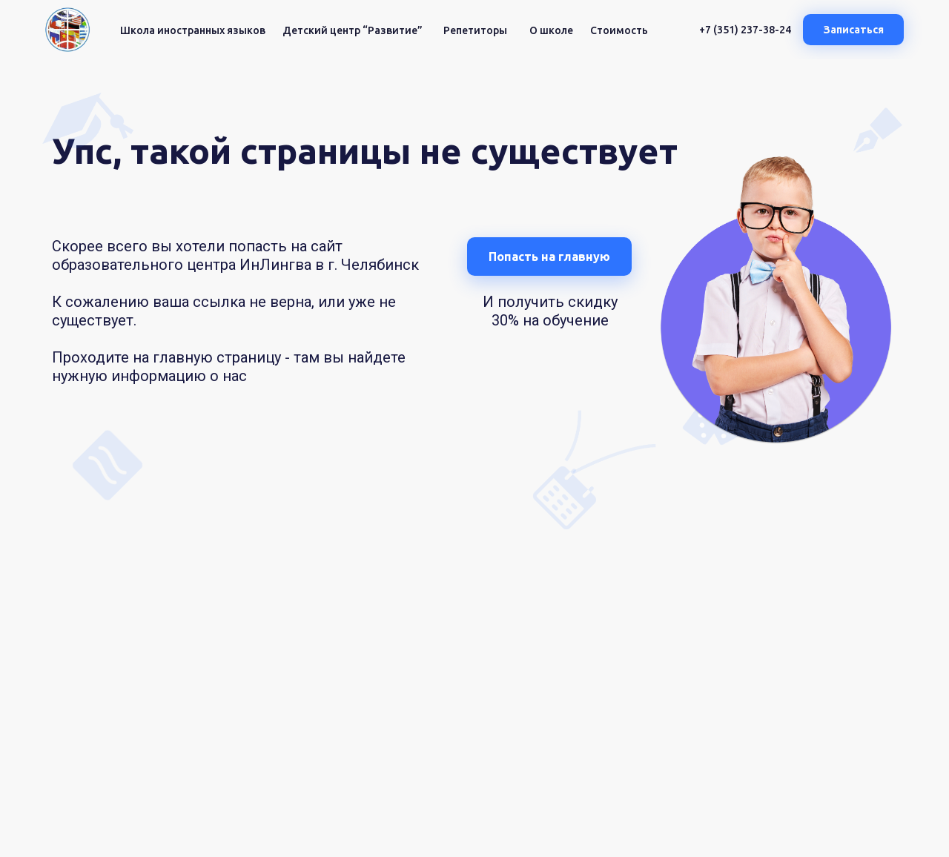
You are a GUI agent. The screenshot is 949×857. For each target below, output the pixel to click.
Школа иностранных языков (192, 30)
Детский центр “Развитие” (352, 30)
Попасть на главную (549, 256)
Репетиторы (475, 30)
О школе (551, 30)
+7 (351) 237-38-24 (745, 30)
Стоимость (619, 30)
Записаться (854, 30)
